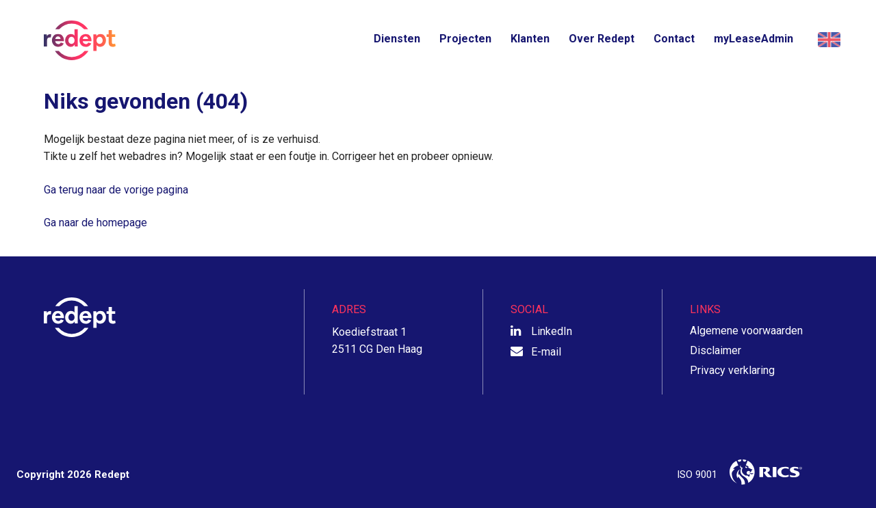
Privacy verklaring (732, 370)
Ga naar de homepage (95, 222)
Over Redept (601, 38)
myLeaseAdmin (753, 38)
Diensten (397, 38)
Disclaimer (715, 350)
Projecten (465, 38)
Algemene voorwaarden (746, 330)
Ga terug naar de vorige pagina (116, 189)
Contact (674, 38)
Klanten (530, 38)
